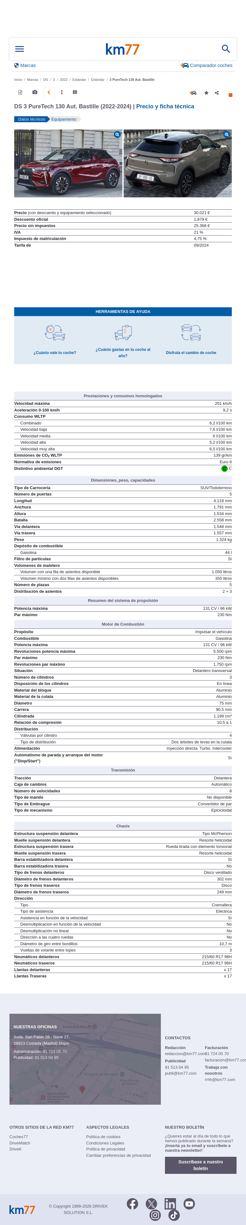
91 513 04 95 (47, 1057)
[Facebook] (132, 1203)
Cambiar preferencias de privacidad (118, 1155)
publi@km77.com (181, 1073)
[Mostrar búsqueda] (226, 49)
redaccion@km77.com (185, 1053)
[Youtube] (189, 1203)
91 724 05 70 (55, 1051)
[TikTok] (174, 1214)
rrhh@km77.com (220, 1079)
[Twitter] (151, 1203)
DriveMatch (19, 1143)
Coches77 (18, 1136)
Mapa (64, 1043)
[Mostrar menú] (19, 49)
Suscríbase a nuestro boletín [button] (201, 1165)
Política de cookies (103, 1136)
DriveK (15, 1149)
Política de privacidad (105, 1149)
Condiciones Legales (105, 1143)
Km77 (123, 49)
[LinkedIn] (170, 1203)
